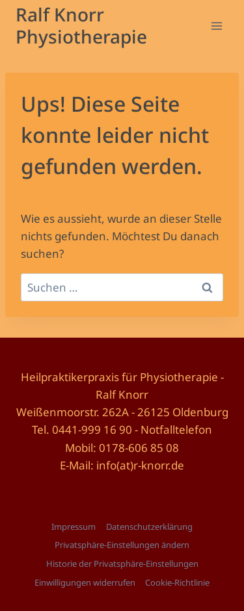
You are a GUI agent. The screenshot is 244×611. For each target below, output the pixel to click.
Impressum (73, 526)
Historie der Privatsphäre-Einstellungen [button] (122, 563)
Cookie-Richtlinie (177, 582)
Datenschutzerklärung (149, 526)
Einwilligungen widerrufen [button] (84, 582)
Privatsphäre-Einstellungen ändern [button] (122, 545)
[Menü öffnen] (216, 26)
